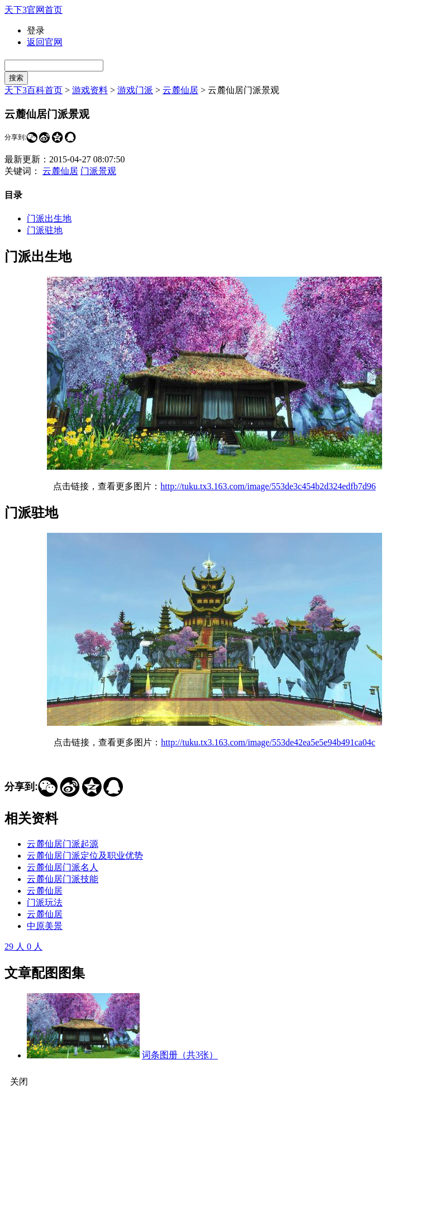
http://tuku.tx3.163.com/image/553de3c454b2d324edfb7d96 (267, 486)
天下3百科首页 (33, 90)
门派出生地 (49, 218)
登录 (36, 30)
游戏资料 (90, 90)
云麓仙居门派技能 (62, 879)
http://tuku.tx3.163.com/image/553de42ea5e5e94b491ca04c (268, 742)
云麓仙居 (180, 90)
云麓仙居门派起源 (62, 844)
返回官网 (45, 42)
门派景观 (98, 171)
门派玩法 (45, 902)
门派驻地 (45, 230)
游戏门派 (135, 90)
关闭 (19, 1081)
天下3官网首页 (33, 10)
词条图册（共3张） (180, 1055)
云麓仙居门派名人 (62, 867)
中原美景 (45, 926)
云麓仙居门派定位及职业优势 (85, 855)
